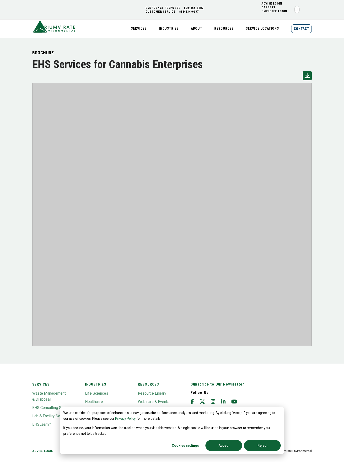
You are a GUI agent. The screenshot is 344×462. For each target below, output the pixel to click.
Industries (95, 384)
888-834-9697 (189, 11)
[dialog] (172, 430)
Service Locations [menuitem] (262, 28)
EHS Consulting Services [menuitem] (53, 407)
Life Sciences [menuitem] (96, 393)
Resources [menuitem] (224, 28)
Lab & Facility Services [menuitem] (51, 416)
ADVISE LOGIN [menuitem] (272, 3)
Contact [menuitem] (301, 29)
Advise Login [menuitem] (43, 451)
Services (41, 384)
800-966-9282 (194, 8)
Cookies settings (185, 445)
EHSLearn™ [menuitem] (41, 424)
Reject (262, 445)
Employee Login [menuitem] (275, 11)
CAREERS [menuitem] (269, 7)
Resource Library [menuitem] (152, 393)
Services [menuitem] (139, 28)
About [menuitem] (196, 28)
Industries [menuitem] (169, 28)
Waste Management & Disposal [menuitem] (49, 396)
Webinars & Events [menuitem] (153, 401)
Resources (148, 384)
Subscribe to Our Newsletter (217, 384)
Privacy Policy (125, 418)
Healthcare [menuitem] (94, 401)
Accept (224, 445)
